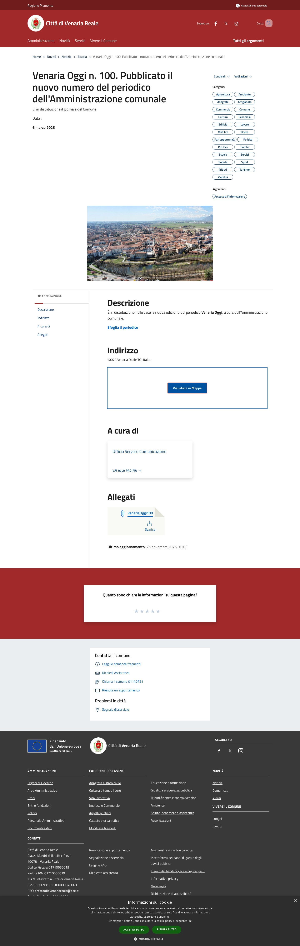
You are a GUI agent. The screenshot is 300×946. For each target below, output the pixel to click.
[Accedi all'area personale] (251, 5)
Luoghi (217, 818)
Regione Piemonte (40, 5)
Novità (51, 56)
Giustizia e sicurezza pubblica (171, 790)
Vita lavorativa (99, 797)
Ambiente (158, 805)
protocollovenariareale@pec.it (57, 890)
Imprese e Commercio (104, 805)
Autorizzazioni (161, 820)
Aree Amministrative (42, 790)
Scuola (82, 56)
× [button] (295, 900)
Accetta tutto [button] (134, 929)
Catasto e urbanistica (104, 820)
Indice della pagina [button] (49, 296)
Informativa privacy (164, 878)
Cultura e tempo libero (105, 790)
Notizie (66, 56)
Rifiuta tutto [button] (167, 929)
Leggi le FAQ (98, 865)
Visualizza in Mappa (187, 388)
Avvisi (216, 797)
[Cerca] (267, 23)
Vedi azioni (243, 76)
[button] (150, 939)
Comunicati (220, 790)
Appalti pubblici (100, 812)
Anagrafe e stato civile (105, 782)
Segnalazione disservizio (106, 857)
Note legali (158, 886)
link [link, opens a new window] (190, 921)
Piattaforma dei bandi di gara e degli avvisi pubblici (176, 860)
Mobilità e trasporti (102, 828)
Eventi (217, 826)
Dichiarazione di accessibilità (171, 893)
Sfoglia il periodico (123, 327)
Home (36, 56)
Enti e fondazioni (39, 805)
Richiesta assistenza (103, 872)
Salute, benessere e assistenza (172, 812)
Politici (32, 812)
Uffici (31, 797)
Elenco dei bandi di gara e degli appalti (178, 871)
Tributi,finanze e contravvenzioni (174, 797)
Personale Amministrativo (46, 820)
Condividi (222, 76)
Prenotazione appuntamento (109, 850)
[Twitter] (220, 23)
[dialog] (150, 921)
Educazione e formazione (168, 782)
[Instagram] (230, 23)
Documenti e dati (40, 828)
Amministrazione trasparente (171, 850)
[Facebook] (209, 23)
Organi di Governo (40, 782)
